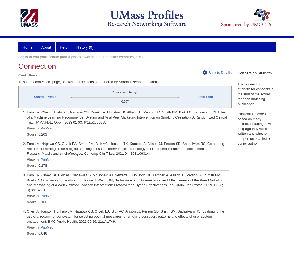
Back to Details (217, 73)
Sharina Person (46, 97)
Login (23, 57)
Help (64, 47)
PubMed (47, 128)
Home (27, 47)
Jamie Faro (204, 97)
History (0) (85, 47)
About (46, 47)
